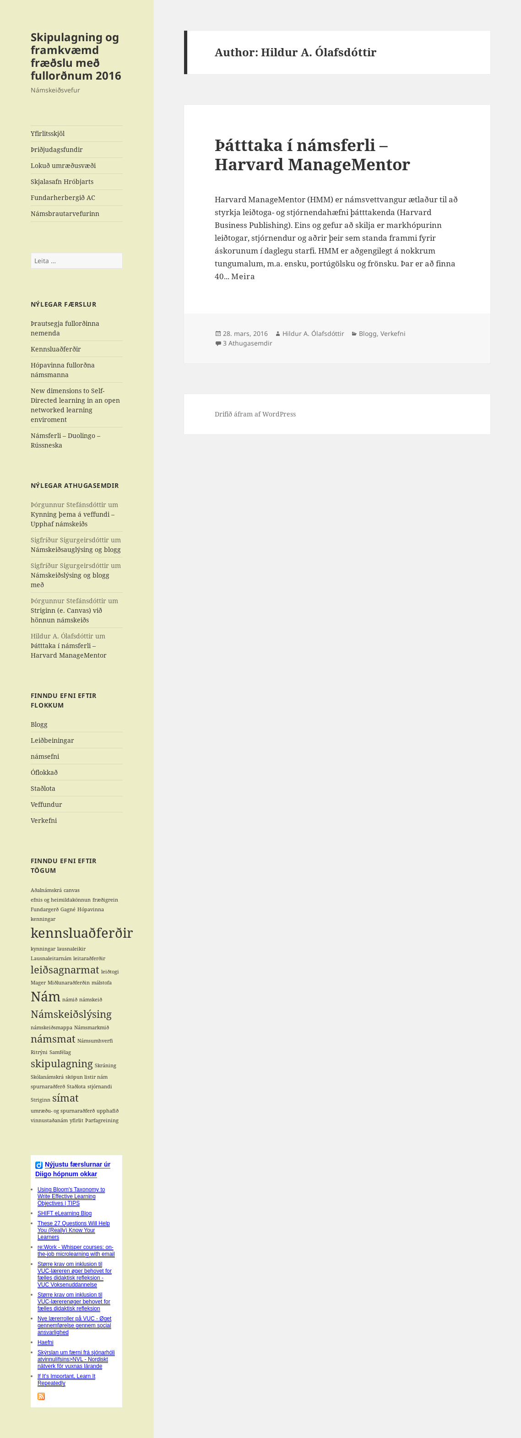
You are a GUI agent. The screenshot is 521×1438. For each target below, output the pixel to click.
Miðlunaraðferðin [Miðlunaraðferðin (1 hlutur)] (69, 982)
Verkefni (44, 820)
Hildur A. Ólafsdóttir (313, 333)
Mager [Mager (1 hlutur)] (38, 982)
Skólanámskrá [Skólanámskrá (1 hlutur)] (47, 1077)
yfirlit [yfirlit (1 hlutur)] (76, 1120)
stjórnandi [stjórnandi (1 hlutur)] (99, 1086)
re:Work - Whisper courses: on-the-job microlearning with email (76, 1250)
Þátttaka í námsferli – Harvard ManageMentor (312, 154)
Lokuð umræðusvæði (63, 165)
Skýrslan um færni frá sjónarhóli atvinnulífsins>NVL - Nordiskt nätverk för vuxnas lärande (76, 1359)
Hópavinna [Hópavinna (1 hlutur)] (90, 909)
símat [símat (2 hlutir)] (65, 1097)
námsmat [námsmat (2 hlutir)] (53, 1038)
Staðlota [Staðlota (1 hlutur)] (76, 1086)
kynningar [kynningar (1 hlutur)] (43, 949)
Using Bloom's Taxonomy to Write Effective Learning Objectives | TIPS (71, 1196)
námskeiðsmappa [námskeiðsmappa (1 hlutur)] (51, 1027)
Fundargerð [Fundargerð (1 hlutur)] (45, 909)
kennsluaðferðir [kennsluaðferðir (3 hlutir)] (82, 933)
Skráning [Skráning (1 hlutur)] (105, 1065)
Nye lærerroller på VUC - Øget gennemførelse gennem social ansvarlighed (74, 1325)
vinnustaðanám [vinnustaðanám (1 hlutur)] (49, 1120)
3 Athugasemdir (247, 343)
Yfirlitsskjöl (48, 133)
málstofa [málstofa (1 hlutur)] (102, 982)
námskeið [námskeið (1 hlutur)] (90, 999)
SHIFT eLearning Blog (65, 1213)
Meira (243, 276)
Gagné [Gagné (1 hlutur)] (68, 909)
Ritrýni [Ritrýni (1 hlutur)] (39, 1052)
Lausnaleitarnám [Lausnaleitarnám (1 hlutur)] (51, 958)
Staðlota (43, 788)
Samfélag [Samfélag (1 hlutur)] (60, 1052)
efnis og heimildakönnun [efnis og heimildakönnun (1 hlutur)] (61, 900)
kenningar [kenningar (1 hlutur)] (43, 919)
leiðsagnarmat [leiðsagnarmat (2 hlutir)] (65, 969)
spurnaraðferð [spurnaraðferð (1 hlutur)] (48, 1086)
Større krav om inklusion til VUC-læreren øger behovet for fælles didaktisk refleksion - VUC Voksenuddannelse (75, 1274)
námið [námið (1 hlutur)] (69, 999)
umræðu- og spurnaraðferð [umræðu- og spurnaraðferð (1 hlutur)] (63, 1111)
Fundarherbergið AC (63, 197)
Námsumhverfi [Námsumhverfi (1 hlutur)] (95, 1041)
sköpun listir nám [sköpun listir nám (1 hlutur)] (86, 1077)
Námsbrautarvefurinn (65, 213)
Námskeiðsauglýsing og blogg (76, 549)
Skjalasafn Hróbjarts (62, 181)
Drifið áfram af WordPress (255, 414)
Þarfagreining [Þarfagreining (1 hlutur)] (102, 1120)
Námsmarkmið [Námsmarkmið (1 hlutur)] (91, 1027)
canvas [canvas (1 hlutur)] (72, 890)
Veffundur (46, 804)
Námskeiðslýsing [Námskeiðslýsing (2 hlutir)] (71, 1014)
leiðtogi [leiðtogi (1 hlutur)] (110, 971)
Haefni (46, 1342)
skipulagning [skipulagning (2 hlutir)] (62, 1063)
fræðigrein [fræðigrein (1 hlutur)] (105, 900)
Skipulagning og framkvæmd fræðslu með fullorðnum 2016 (76, 56)
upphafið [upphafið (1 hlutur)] (108, 1111)
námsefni (45, 756)
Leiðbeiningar (52, 740)
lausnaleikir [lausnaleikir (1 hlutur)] (71, 949)
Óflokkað (44, 772)
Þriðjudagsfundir (57, 149)
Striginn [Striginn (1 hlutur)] (40, 1100)
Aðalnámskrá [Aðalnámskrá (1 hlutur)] (46, 890)
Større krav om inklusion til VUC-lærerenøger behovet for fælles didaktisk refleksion (74, 1302)
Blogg (39, 724)
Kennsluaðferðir (56, 349)
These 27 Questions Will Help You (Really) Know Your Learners (74, 1230)
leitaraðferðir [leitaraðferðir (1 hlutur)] (89, 958)
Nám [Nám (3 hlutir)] (45, 996)
